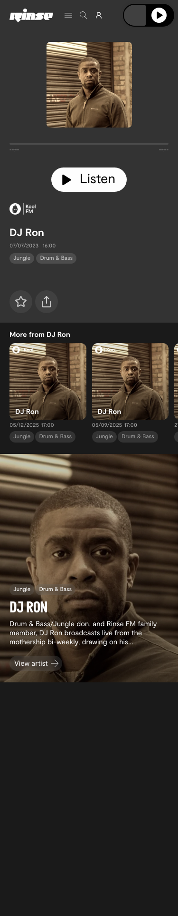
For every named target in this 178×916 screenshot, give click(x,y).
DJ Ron (26, 232)
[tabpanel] (89, 145)
